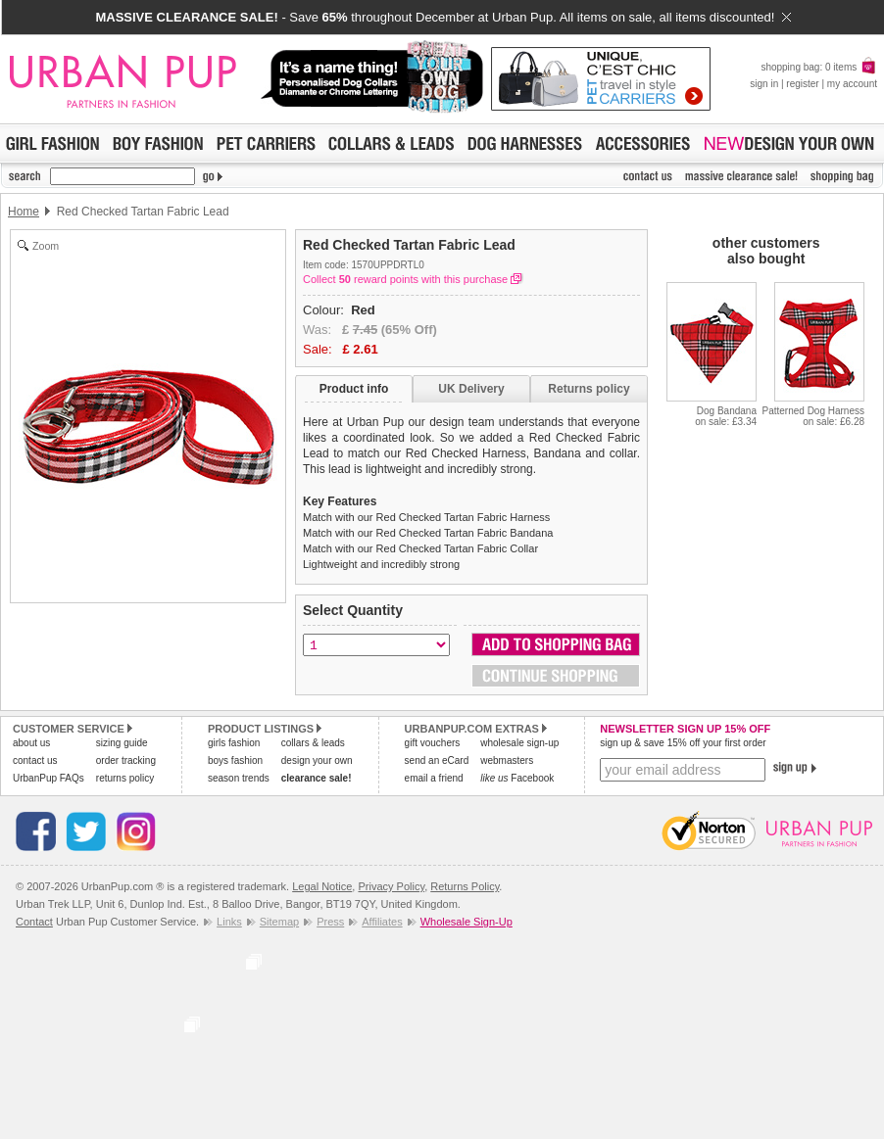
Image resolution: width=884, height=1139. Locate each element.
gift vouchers (433, 742)
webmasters (506, 760)
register (802, 83)
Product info (354, 389)
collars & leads (313, 742)
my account (852, 83)
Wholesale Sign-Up (466, 921)
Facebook (517, 778)
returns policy (125, 778)
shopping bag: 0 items (819, 67)
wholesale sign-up (519, 742)
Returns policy (588, 389)
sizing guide (122, 742)
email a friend (434, 778)
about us (31, 742)
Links (229, 921)
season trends (239, 778)
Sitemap (279, 921)
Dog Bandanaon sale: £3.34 (726, 416)
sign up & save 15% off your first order (682, 742)
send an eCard (437, 760)
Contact (34, 921)
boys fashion (235, 760)
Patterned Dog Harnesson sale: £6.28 (812, 416)
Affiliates (382, 921)
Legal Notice (322, 886)
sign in (764, 83)
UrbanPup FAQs (48, 778)
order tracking (126, 760)
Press (330, 921)
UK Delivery (471, 389)
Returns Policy (464, 886)
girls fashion (234, 742)
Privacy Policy (391, 886)
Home (23, 211)
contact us (35, 760)
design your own (317, 760)
